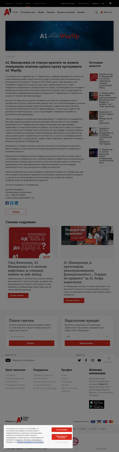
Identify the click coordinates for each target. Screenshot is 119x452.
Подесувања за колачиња (62, 437)
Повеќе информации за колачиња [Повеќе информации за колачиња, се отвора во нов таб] (30, 442)
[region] (38, 436)
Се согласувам (61, 430)
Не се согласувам (61, 442)
